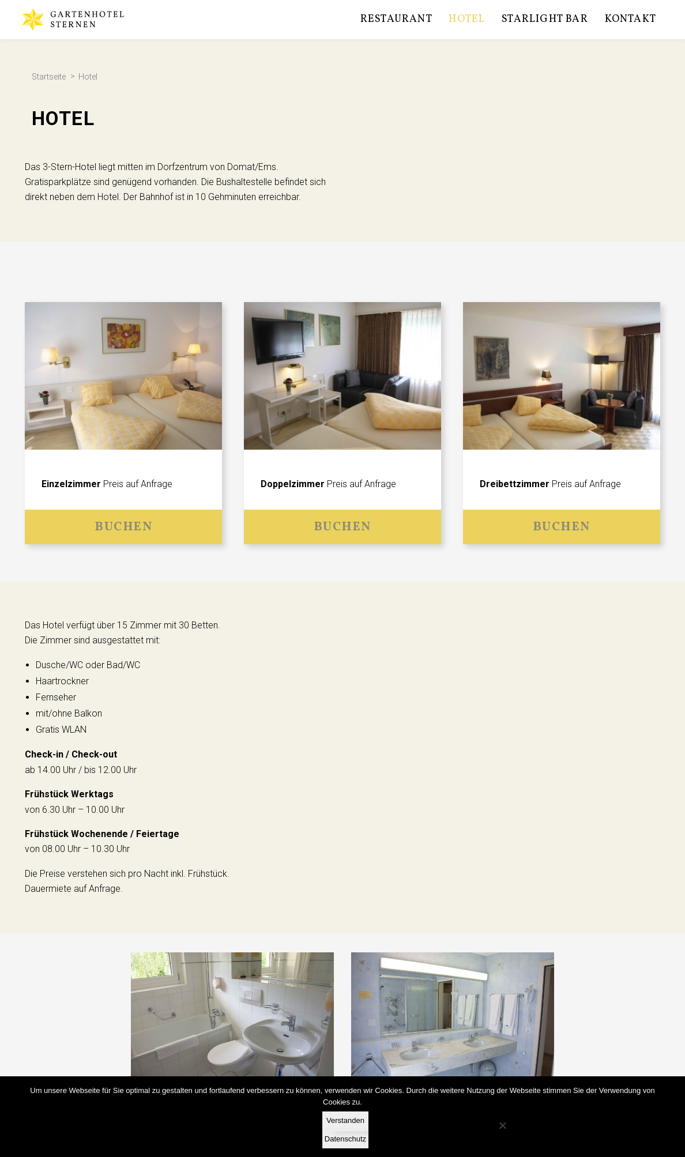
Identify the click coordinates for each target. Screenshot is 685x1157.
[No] (502, 1125)
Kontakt (630, 19)
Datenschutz (345, 1139)
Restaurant (396, 19)
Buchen (123, 527)
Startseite (49, 77)
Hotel (467, 19)
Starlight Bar (545, 19)
